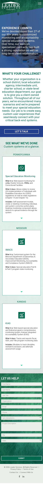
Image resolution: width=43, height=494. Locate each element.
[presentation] (21, 450)
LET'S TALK (21, 131)
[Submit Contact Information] (21, 458)
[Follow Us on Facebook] (19, 477)
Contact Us (14, 472)
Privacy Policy (16, 469)
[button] (39, 3)
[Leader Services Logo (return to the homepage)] (11, 6)
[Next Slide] (21, 218)
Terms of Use (28, 469)
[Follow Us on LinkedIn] (23, 477)
